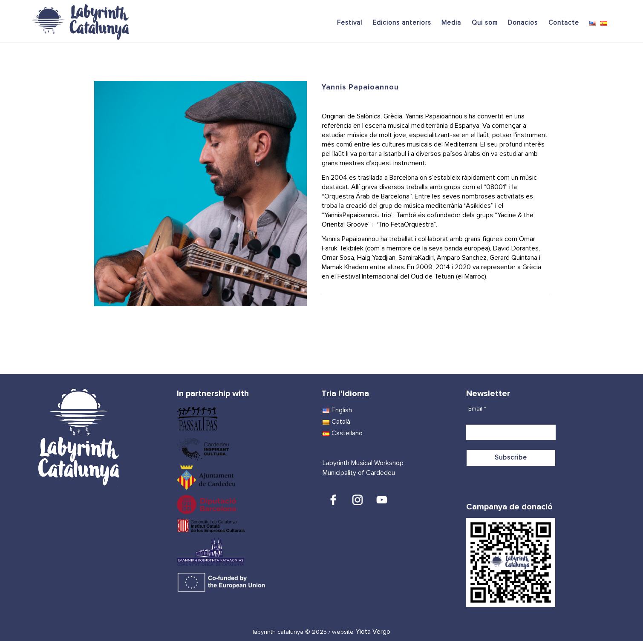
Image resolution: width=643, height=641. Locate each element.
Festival (349, 23)
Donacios (523, 23)
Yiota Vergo (372, 631)
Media (451, 23)
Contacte (563, 23)
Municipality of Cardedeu (359, 472)
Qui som (485, 23)
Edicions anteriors (402, 23)
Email (477, 409)
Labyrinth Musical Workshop (363, 463)
